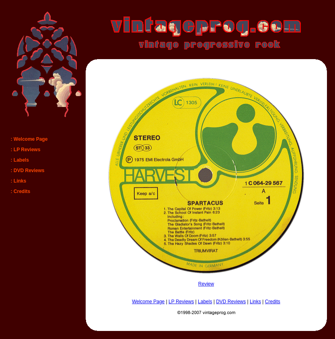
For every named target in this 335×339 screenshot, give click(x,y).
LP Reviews (181, 301)
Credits (272, 301)
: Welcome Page (29, 139)
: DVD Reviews (28, 170)
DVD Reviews (231, 301)
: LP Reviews (26, 149)
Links (255, 301)
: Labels (20, 160)
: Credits (21, 191)
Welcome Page (148, 301)
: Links (19, 181)
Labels (205, 301)
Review (206, 284)
